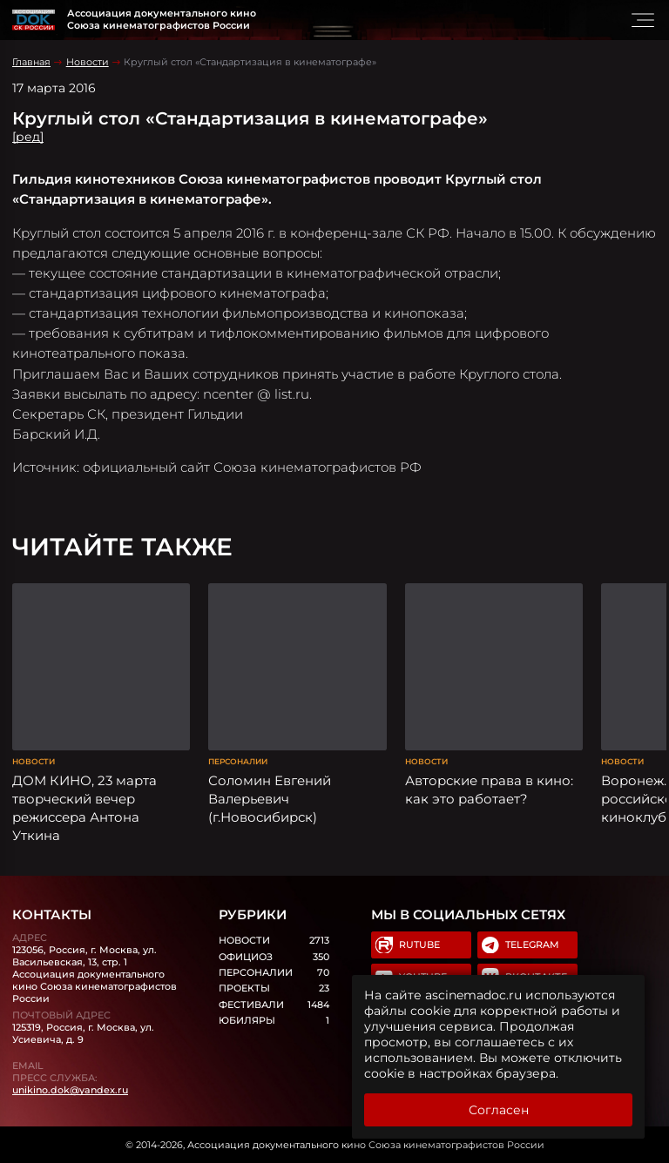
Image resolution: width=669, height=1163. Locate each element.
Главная (31, 62)
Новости (87, 62)
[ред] (28, 137)
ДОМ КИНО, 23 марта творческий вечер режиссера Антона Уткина (84, 808)
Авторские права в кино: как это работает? (489, 789)
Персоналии (237, 761)
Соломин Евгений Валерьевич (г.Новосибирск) (269, 799)
